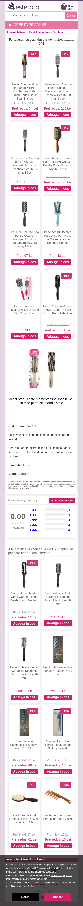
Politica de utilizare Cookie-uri (23, 886)
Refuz (25, 896)
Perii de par (58, 32)
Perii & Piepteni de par (40, 32)
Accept (58, 896)
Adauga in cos (25, 115)
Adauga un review (62, 500)
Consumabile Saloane (16, 32)
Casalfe (23, 473)
